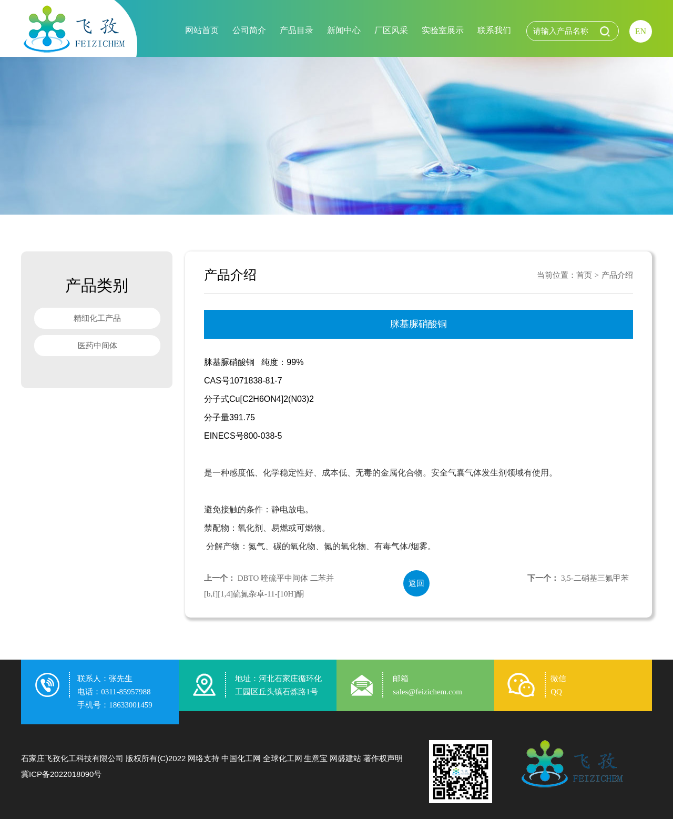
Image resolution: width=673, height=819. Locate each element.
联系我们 (494, 30)
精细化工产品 (97, 318)
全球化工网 (282, 758)
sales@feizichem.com (427, 691)
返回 (416, 583)
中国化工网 (241, 758)
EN (640, 31)
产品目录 (296, 30)
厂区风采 (391, 30)
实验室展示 (443, 30)
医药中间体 (97, 345)
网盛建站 (345, 758)
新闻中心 (344, 30)
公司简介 (249, 30)
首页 (584, 275)
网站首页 (202, 30)
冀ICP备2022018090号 (61, 774)
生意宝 (316, 758)
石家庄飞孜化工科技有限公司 (72, 758)
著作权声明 (383, 758)
